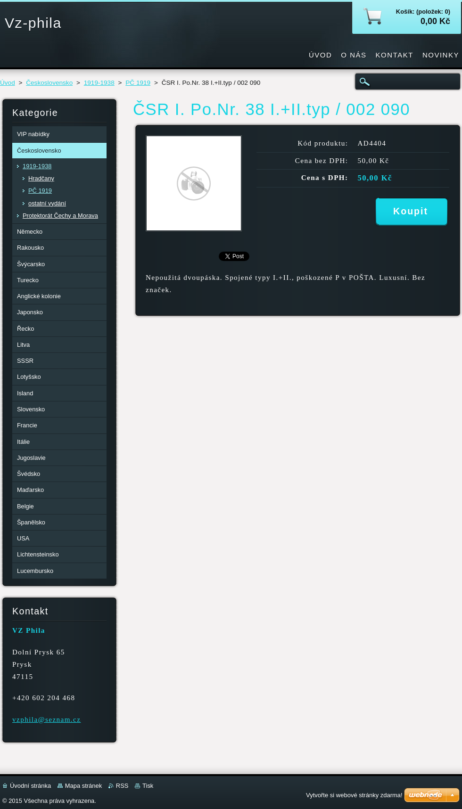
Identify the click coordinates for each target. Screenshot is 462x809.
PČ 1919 (137, 82)
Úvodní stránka (30, 785)
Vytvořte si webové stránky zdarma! (354, 795)
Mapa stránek (83, 785)
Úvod (7, 82)
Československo (49, 82)
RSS (122, 785)
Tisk (147, 785)
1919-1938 (99, 82)
